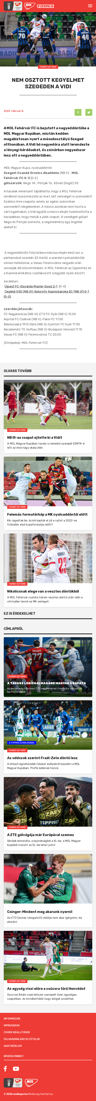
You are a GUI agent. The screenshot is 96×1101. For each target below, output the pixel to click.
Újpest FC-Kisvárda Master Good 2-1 (31, 286)
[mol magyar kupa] (13, 6)
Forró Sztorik (48, 67)
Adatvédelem (13, 1046)
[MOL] (29, 6)
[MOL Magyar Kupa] (13, 1083)
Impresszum (12, 1025)
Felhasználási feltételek (22, 1039)
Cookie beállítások (17, 1032)
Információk (12, 1018)
